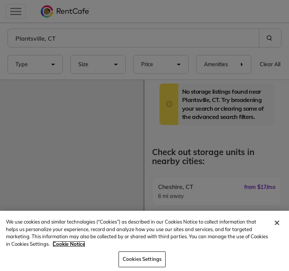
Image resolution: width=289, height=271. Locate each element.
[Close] (277, 223)
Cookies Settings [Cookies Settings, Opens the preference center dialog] (142, 259)
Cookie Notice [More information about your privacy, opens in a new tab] (69, 244)
